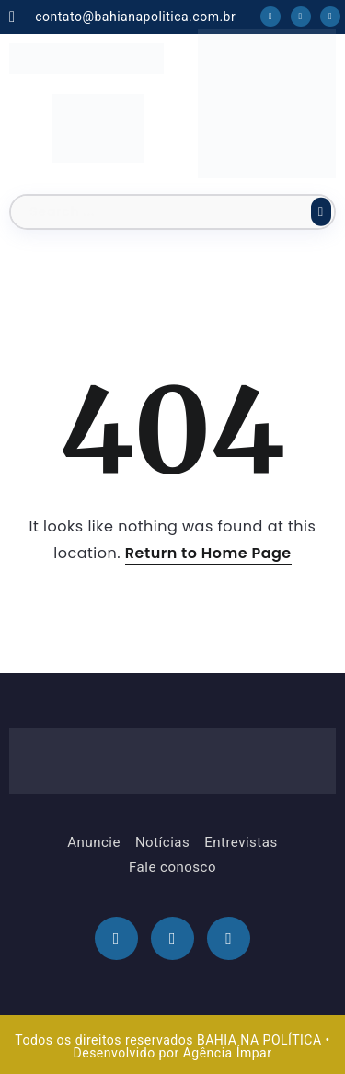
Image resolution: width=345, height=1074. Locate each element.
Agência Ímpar (227, 1052)
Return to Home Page (208, 553)
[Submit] (321, 211)
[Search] (172, 212)
